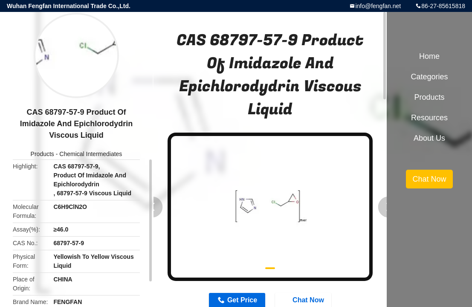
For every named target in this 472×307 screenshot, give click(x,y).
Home (429, 56)
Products (42, 154)
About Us (429, 138)
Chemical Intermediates (90, 154)
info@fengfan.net (378, 6)
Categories (429, 76)
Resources (429, 117)
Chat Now (429, 179)
